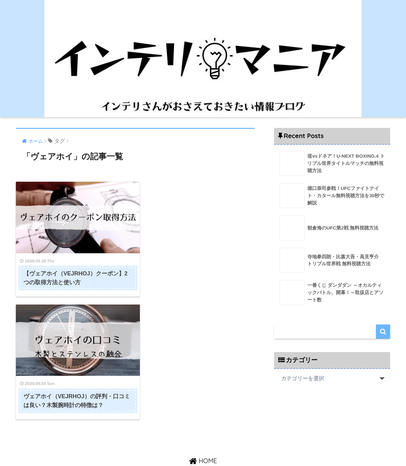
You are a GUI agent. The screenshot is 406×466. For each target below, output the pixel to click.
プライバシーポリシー (241, 447)
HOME (203, 434)
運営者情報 (170, 447)
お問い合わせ (200, 447)
